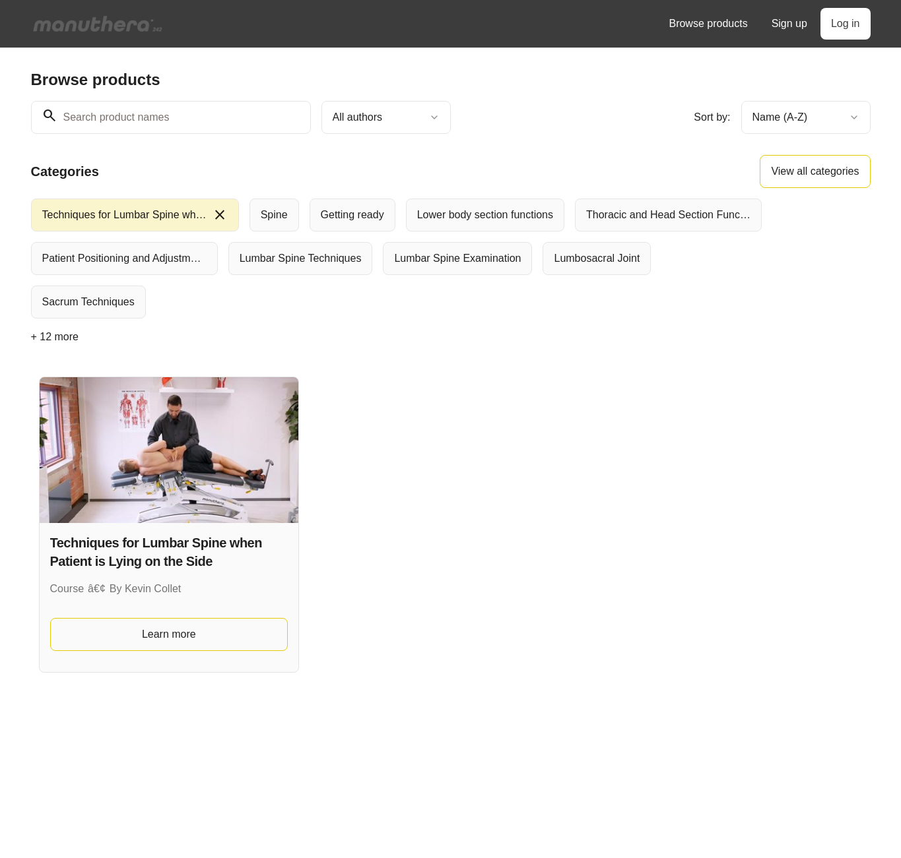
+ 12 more (55, 336)
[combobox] (386, 117)
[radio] (135, 215)
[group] (396, 259)
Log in (845, 23)
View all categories (815, 171)
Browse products (708, 23)
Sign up (789, 23)
